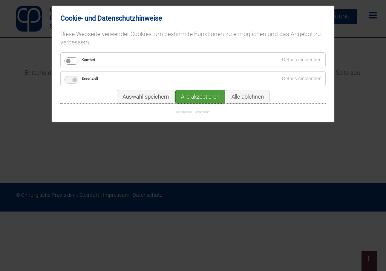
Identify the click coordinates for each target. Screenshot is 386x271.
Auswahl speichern (146, 96)
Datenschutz (184, 112)
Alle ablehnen (247, 96)
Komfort (88, 60)
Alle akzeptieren (200, 96)
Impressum (203, 112)
